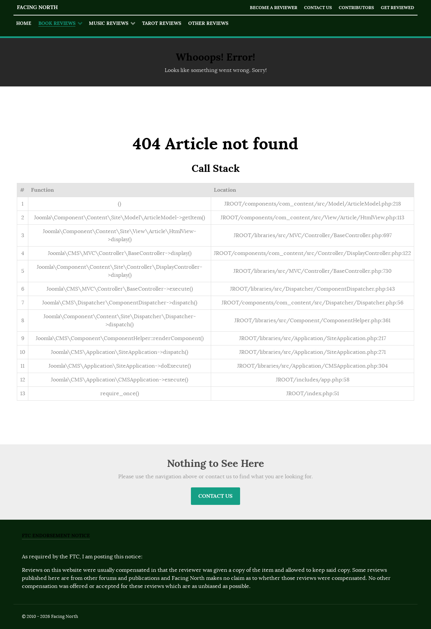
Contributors (356, 7)
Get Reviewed (397, 7)
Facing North (37, 7)
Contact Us (318, 7)
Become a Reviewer (273, 7)
